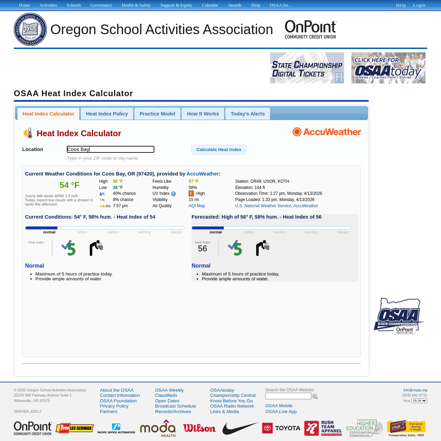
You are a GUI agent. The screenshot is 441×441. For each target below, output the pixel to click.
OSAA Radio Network (232, 406)
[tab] (48, 114)
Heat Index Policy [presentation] (107, 114)
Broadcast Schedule (175, 406)
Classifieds (166, 395)
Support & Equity (176, 5)
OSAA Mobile (279, 405)
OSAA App (281, 411)
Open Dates (167, 400)
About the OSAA (117, 390)
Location (32, 149)
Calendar (210, 5)
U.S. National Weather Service (263, 205)
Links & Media (224, 411)
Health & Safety (136, 5)
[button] (219, 149)
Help (401, 5)
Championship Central (233, 395)
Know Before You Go (231, 400)
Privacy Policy (114, 406)
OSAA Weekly (169, 390)
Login (419, 5)
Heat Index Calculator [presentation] (48, 114)
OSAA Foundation (118, 400)
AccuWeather (203, 174)
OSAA (222, 390)
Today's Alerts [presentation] (248, 114)
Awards (234, 5)
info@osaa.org (415, 390)
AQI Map (197, 205)
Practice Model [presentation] (157, 114)
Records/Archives (173, 411)
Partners (108, 411)
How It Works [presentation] (203, 114)
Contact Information (120, 395)
